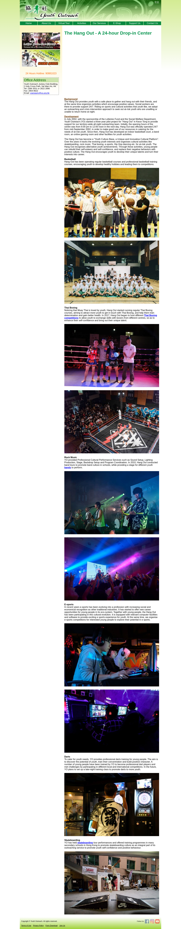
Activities (81, 23)
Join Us (62, 926)
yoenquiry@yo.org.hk (39, 93)
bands (67, 467)
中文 (157, 2)
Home (29, 23)
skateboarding (85, 842)
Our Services (99, 23)
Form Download (52, 926)
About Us (46, 23)
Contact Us (152, 23)
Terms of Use (26, 926)
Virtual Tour (64, 23)
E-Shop (117, 23)
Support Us (134, 23)
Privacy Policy (38, 926)
